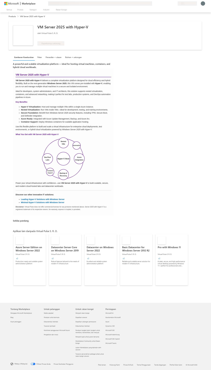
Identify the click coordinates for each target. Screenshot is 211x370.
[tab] (24, 57)
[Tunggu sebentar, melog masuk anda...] (203, 3)
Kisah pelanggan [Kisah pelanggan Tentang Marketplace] (15, 322)
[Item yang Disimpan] (172, 3)
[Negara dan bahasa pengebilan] (187, 3)
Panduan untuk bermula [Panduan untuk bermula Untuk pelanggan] (51, 317)
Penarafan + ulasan (53, 57)
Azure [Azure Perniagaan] (107, 322)
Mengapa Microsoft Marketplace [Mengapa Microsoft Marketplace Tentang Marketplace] (21, 313)
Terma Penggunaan (144, 365)
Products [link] (12, 16)
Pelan (39, 57)
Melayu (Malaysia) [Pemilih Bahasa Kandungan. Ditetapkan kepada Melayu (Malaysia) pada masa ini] (21, 364)
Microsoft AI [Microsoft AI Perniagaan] (109, 313)
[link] (29, 259)
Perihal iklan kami (176, 365)
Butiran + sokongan (73, 57)
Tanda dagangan (160, 365)
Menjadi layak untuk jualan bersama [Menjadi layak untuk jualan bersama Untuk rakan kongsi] (87, 337)
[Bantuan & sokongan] (169, 3)
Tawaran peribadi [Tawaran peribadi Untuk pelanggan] (49, 326)
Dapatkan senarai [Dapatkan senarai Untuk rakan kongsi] (81, 317)
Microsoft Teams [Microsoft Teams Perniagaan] (110, 343)
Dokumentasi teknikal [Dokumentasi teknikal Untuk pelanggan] (51, 322)
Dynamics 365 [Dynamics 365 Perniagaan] (110, 326)
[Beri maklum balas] (166, 3)
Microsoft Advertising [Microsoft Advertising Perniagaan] (112, 335)
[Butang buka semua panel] (8, 9)
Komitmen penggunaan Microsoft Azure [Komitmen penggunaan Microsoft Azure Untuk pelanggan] (57, 330)
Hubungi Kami (115, 365)
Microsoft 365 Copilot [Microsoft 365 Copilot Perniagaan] (112, 339)
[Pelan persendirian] (175, 3)
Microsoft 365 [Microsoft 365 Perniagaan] (110, 330)
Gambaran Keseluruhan (24, 57)
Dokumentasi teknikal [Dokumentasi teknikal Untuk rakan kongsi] (82, 326)
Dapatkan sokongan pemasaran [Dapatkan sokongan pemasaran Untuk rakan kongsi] (85, 322)
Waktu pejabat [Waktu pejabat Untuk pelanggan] (48, 313)
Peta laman (102, 365)
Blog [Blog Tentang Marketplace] (11, 317)
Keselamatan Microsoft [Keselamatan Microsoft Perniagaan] (113, 317)
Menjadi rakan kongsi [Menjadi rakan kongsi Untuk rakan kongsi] (82, 313)
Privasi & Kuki (128, 365)
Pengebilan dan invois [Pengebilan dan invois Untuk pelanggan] (51, 335)
